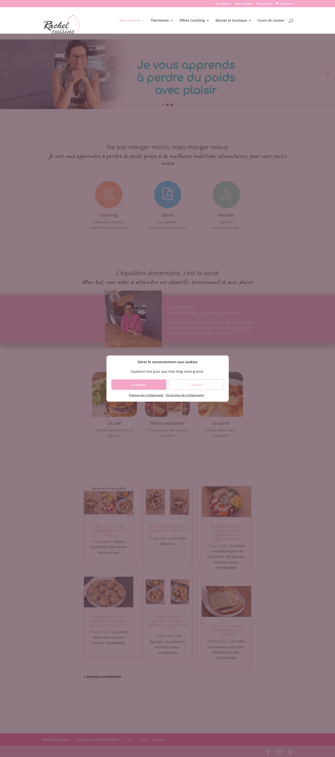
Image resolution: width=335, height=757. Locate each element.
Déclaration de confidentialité (185, 395)
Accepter (139, 384)
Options (196, 384)
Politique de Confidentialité (146, 395)
